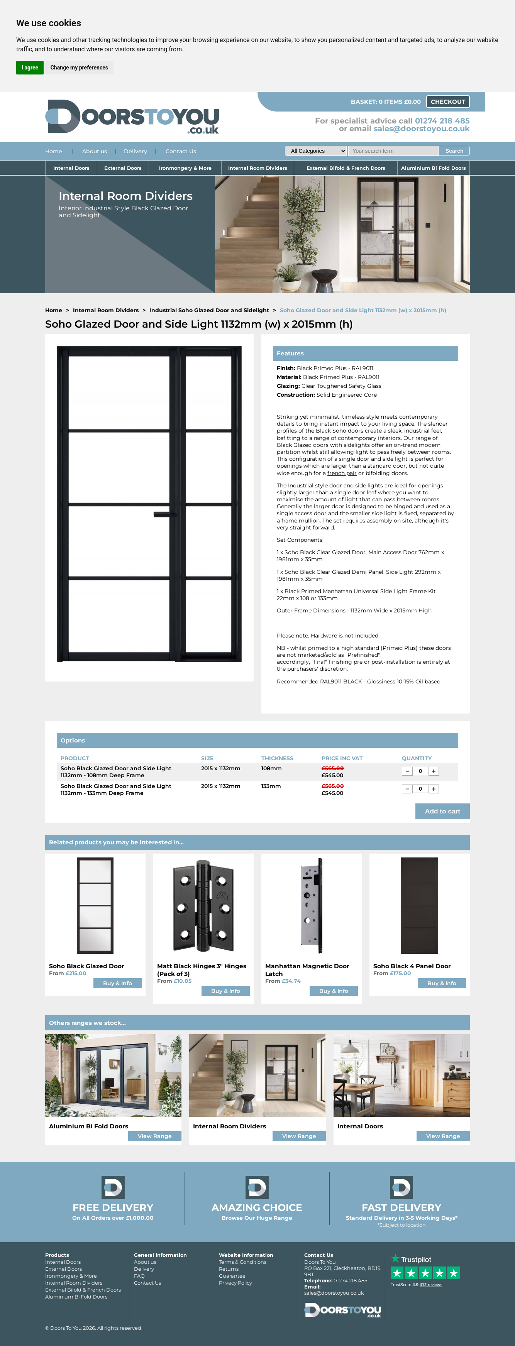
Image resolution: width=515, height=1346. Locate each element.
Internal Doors (71, 168)
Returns (229, 1269)
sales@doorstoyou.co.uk (422, 128)
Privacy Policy (235, 1283)
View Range (155, 1136)
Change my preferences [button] (79, 67)
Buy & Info (117, 983)
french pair (342, 473)
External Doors (123, 168)
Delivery (135, 151)
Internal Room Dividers (257, 168)
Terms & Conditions (242, 1262)
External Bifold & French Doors (346, 168)
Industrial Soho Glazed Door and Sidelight (209, 310)
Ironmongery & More (185, 168)
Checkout (448, 101)
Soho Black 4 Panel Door (412, 966)
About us (94, 151)
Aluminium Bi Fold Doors (433, 168)
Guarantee (232, 1276)
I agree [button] (30, 67)
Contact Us (181, 151)
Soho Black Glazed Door (86, 966)
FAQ (139, 1276)
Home (53, 151)
